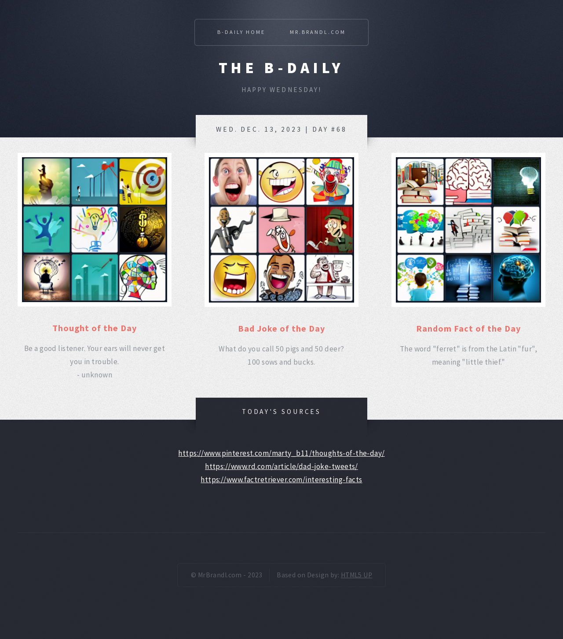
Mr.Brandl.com (318, 32)
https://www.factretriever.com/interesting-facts (281, 479)
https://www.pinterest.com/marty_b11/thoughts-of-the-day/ (281, 453)
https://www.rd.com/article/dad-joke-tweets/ (281, 466)
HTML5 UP (356, 575)
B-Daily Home (241, 32)
